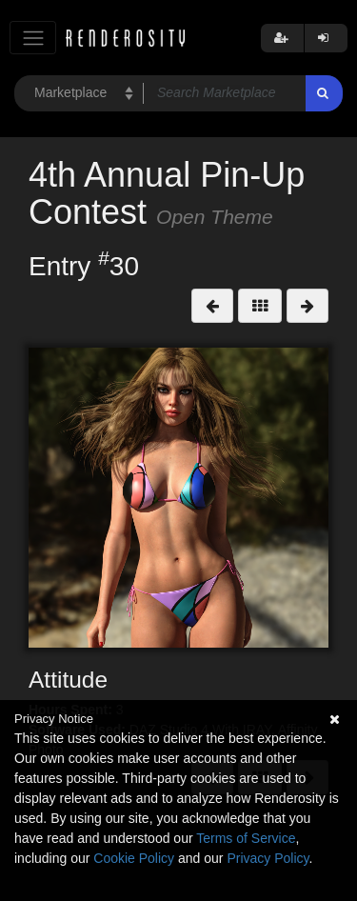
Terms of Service (245, 838)
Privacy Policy (267, 858)
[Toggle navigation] (33, 37)
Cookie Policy (133, 858)
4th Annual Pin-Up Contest (167, 193)
